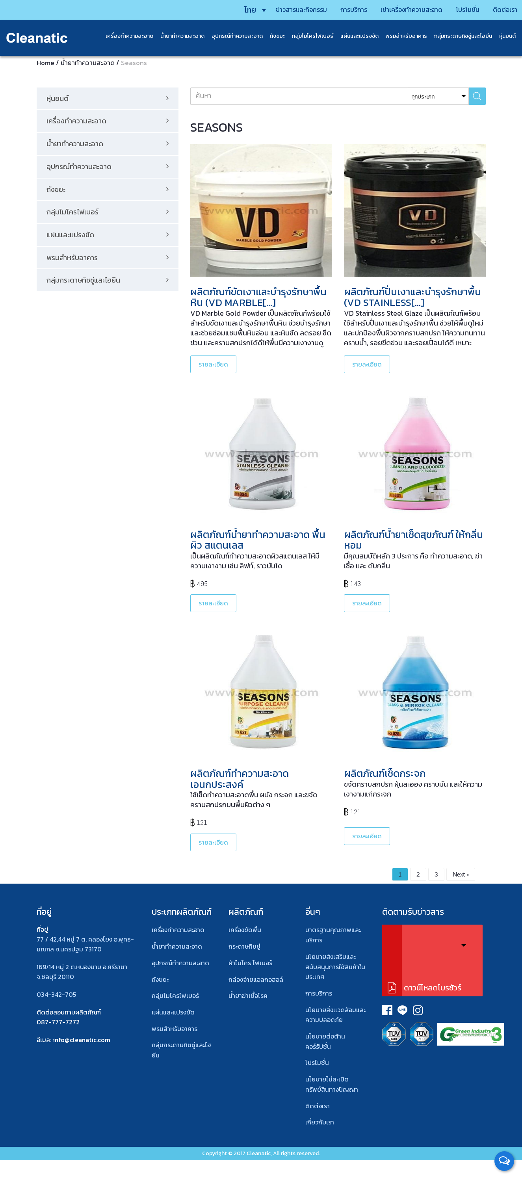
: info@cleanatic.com (80, 1039)
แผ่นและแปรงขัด (354, 35)
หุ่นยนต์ (502, 35)
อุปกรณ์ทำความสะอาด (231, 35)
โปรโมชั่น (457, 9)
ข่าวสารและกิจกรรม (276, 9)
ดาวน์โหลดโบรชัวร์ (432, 988)
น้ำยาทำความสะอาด (177, 35)
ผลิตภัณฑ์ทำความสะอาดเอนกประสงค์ (239, 779)
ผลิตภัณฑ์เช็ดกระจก (384, 773)
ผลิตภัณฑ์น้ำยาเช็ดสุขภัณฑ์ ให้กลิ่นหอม (413, 540)
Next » (461, 874)
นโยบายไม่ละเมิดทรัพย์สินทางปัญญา (331, 1084)
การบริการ (333, 9)
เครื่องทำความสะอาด (124, 35)
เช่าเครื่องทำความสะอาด (395, 9)
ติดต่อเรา (496, 9)
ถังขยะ (271, 35)
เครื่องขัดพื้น (244, 929)
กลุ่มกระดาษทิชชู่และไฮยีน (458, 35)
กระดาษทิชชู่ (244, 946)
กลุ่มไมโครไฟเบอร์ (307, 35)
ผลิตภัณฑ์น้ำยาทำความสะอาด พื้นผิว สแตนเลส (257, 540)
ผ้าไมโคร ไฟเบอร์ (250, 963)
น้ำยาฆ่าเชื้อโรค (248, 995)
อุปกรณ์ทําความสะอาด (180, 963)
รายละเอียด (213, 364)
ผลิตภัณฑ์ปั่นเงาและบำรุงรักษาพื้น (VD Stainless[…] (412, 297)
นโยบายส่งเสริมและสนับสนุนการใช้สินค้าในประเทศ (335, 966)
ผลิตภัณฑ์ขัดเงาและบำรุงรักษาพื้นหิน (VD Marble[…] (258, 297)
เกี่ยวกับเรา (319, 1122)
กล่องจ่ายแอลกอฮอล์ (255, 979)
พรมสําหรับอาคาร (401, 35)
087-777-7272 (58, 1022)
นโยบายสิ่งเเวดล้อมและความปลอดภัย (335, 1015)
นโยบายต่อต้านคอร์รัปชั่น (325, 1041)
